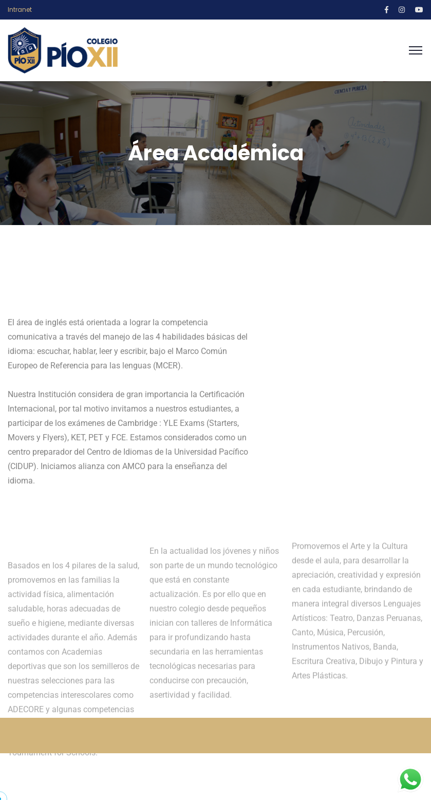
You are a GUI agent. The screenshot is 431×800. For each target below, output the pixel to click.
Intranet (20, 9)
